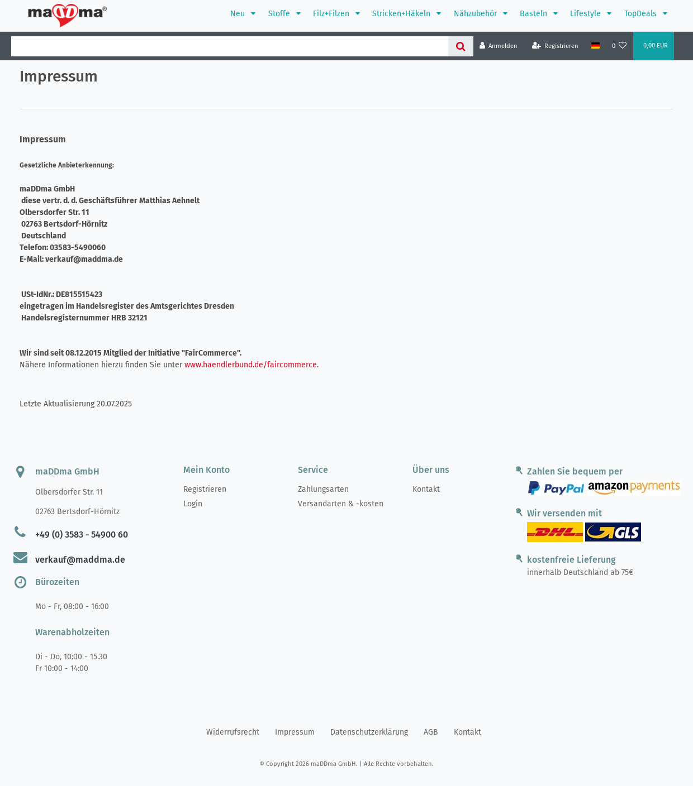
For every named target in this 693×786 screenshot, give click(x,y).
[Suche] (460, 46)
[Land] (595, 46)
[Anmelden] (498, 46)
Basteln (534, 13)
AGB (431, 732)
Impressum (295, 732)
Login (192, 504)
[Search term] (229, 46)
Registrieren (204, 489)
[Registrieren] (555, 46)
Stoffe (280, 13)
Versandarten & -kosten (340, 504)
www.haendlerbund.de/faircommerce (250, 365)
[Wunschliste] (619, 46)
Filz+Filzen (332, 13)
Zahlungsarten (323, 489)
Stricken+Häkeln (402, 13)
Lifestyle (586, 13)
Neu (238, 13)
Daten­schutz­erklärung (369, 732)
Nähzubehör (476, 13)
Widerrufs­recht (232, 732)
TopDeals (641, 13)
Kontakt (426, 489)
